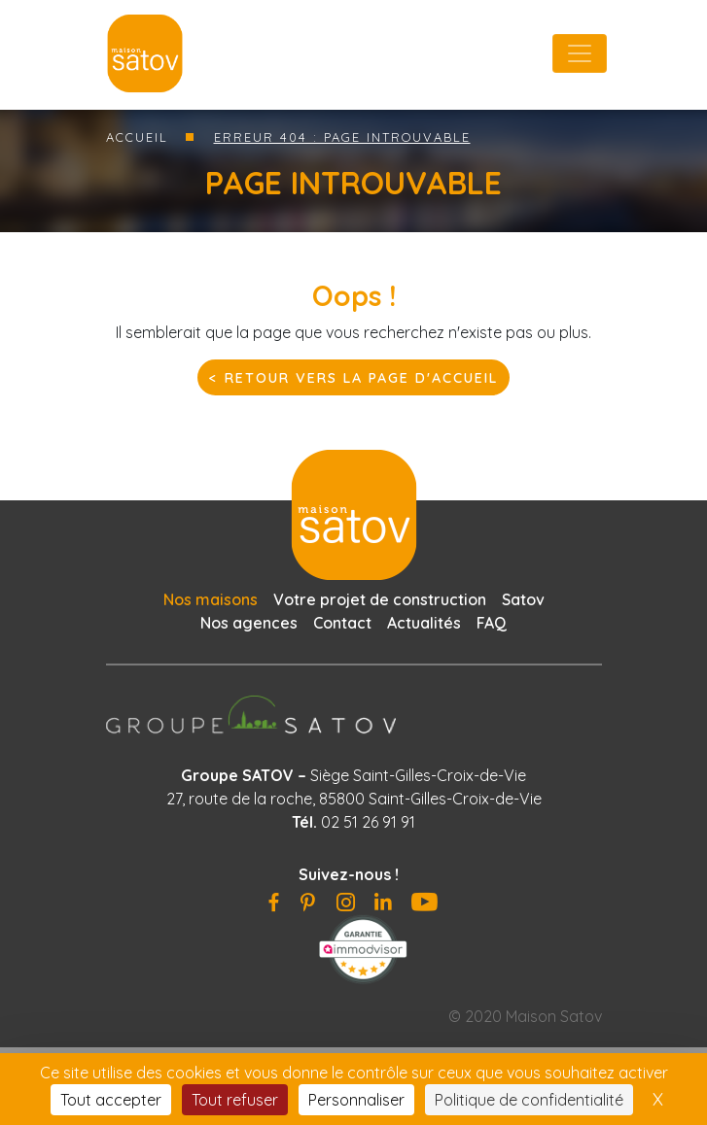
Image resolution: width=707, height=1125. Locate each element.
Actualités (424, 622)
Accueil (137, 137)
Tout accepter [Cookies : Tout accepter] (110, 1099)
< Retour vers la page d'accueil (353, 378)
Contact (342, 622)
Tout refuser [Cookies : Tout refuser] (235, 1099)
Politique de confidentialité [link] (529, 1099)
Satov (523, 599)
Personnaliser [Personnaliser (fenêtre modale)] (356, 1099)
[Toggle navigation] (579, 53)
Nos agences (249, 622)
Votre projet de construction (379, 599)
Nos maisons (210, 599)
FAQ (492, 622)
